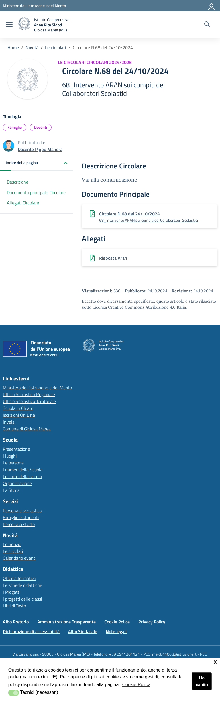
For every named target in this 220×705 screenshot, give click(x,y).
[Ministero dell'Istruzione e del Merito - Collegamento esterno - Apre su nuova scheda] (34, 6)
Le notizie (12, 544)
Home (13, 47)
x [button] (215, 661)
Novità (31, 47)
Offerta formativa (19, 578)
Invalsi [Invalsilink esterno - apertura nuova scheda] (9, 421)
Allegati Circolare (23, 202)
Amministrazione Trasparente (66, 621)
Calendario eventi (19, 558)
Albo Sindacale (82, 631)
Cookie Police (117, 621)
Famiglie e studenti (21, 517)
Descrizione (17, 181)
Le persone (13, 462)
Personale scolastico (22, 510)
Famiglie (14, 127)
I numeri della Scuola (22, 469)
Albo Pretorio (16, 621)
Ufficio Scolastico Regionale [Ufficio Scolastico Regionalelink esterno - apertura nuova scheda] (29, 394)
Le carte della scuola (22, 476)
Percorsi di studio (19, 524)
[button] (36, 163)
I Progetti (11, 592)
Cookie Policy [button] (136, 684)
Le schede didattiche (22, 585)
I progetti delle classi (22, 598)
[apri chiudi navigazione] (9, 24)
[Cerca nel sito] (207, 25)
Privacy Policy (151, 621)
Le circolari (55, 47)
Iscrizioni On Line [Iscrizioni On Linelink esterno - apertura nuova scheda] (19, 415)
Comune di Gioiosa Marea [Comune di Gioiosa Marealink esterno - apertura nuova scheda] (27, 428)
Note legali (116, 631)
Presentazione (16, 449)
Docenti (40, 127)
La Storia (11, 490)
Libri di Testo (14, 605)
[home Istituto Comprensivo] (43, 25)
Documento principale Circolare (36, 192)
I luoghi (10, 455)
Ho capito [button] (202, 681)
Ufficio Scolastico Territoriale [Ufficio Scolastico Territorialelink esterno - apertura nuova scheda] (29, 401)
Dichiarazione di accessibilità (31, 631)
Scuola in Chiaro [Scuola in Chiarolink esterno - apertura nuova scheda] (18, 408)
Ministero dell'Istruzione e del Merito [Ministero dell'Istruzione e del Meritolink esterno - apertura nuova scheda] (37, 387)
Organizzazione (17, 483)
